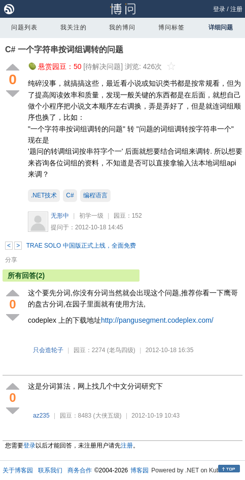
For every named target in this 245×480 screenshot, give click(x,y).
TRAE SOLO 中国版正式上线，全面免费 (81, 245)
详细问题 (220, 27)
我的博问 (122, 27)
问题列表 (24, 27)
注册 (236, 9)
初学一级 (91, 215)
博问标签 (171, 27)
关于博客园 (18, 470)
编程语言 (95, 195)
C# (70, 195)
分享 (11, 259)
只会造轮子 (48, 350)
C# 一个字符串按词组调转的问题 (64, 49)
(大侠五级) (107, 415)
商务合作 (79, 470)
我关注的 (73, 27)
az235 (41, 415)
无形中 (60, 215)
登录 (219, 9)
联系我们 (50, 470)
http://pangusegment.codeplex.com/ (157, 320)
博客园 (139, 470)
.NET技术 (44, 195)
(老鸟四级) (121, 350)
